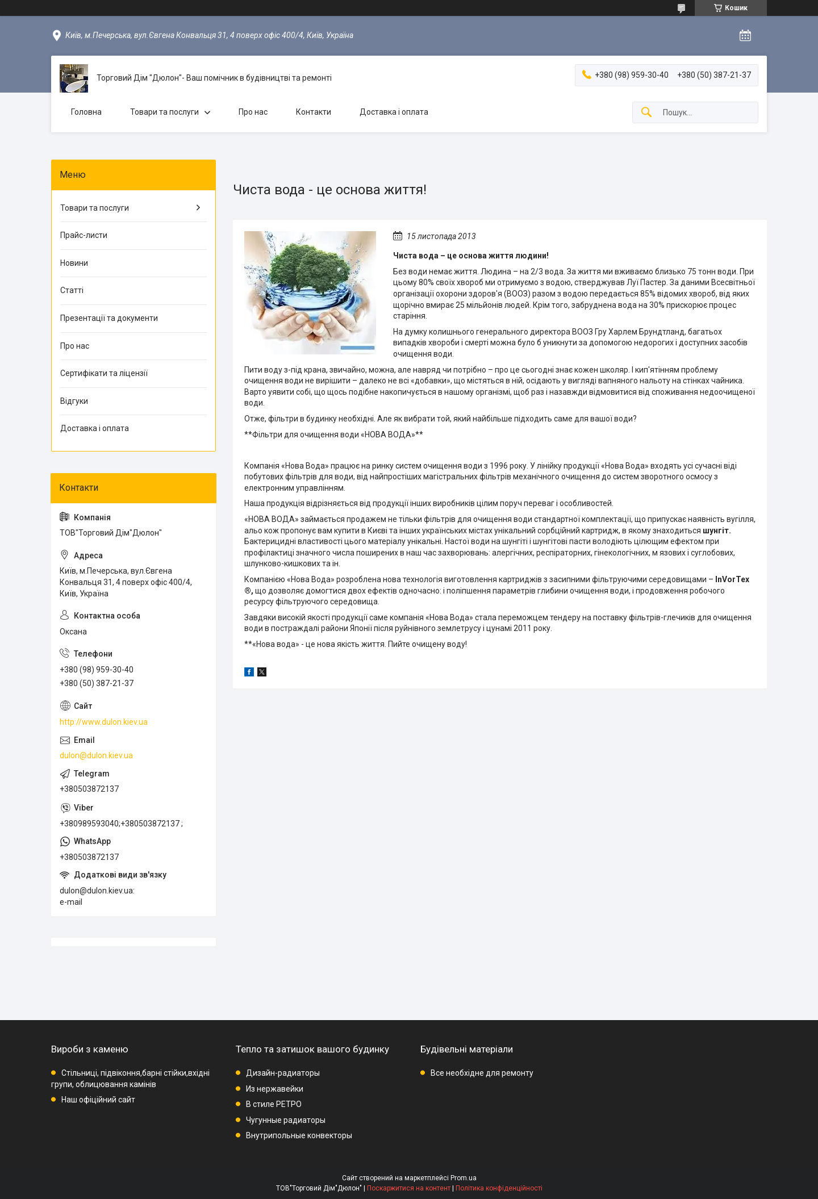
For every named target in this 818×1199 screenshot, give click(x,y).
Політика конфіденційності (499, 1188)
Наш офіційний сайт (98, 1099)
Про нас (253, 111)
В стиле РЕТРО (274, 1104)
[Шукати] (646, 113)
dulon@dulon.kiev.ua (96, 755)
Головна (86, 111)
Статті (72, 290)
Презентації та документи (109, 318)
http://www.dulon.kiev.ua (104, 721)
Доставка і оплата (394, 111)
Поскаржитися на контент (408, 1188)
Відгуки (74, 401)
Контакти (313, 111)
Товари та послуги (164, 111)
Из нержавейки (274, 1088)
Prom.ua (463, 1178)
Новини (74, 263)
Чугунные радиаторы (285, 1120)
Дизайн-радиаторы (283, 1072)
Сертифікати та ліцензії (104, 373)
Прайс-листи (83, 235)
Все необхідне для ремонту (482, 1072)
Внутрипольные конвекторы (299, 1135)
